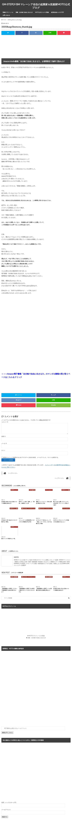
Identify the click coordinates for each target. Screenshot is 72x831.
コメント (4, 422)
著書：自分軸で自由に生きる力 (24, 12)
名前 (3, 436)
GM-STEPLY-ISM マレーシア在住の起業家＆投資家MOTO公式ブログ (36, 6)
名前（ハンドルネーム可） (9, 802)
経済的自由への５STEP (57, 12)
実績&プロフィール (8, 12)
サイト (3, 450)
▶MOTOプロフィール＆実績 (36, 636)
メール (4, 443)
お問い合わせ (6, 15)
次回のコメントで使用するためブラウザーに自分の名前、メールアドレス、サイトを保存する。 (31, 457)
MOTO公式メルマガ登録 (42, 12)
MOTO (16, 557)
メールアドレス (6, 809)
